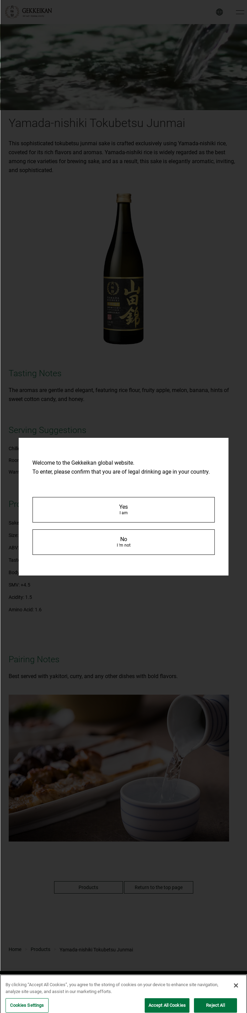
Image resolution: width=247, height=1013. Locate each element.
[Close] (236, 990)
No (124, 542)
